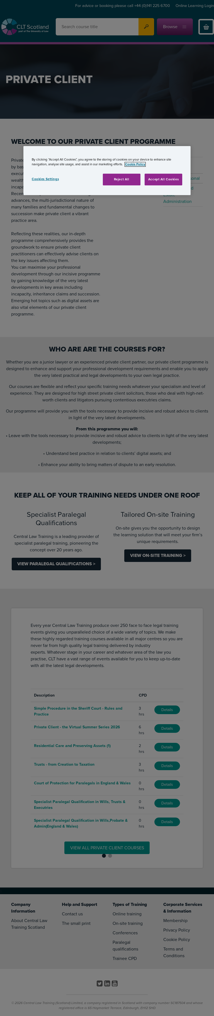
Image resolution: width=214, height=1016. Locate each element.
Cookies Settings (45, 179)
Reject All (121, 179)
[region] (107, 170)
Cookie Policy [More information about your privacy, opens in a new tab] (135, 164)
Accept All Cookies (163, 179)
